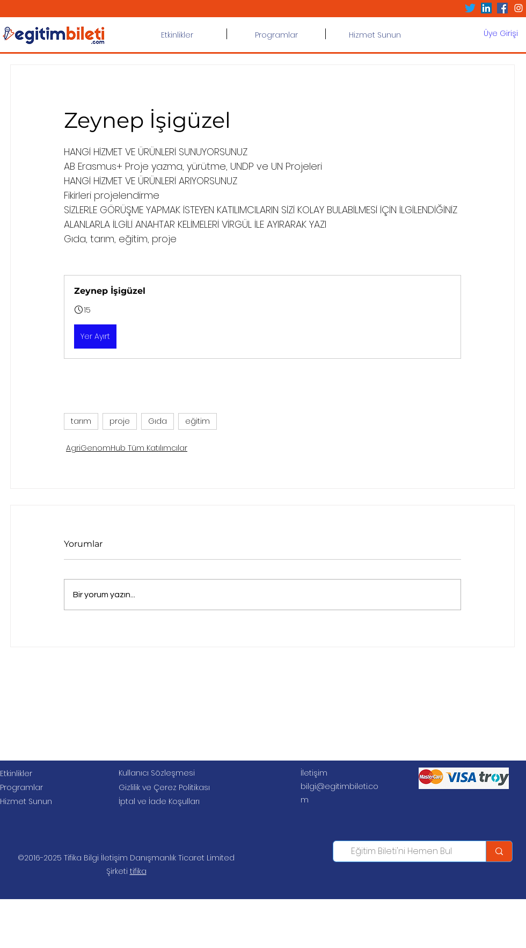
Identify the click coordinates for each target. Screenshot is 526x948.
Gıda (157, 421)
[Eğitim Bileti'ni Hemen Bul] (401, 851)
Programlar (21, 787)
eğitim (197, 421)
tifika (138, 871)
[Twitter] (470, 8)
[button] (276, 33)
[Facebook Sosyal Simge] (502, 8)
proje (119, 421)
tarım (81, 421)
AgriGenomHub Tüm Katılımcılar (126, 448)
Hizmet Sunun (26, 801)
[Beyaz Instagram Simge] (518, 8)
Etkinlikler (16, 773)
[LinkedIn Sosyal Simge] (486, 8)
